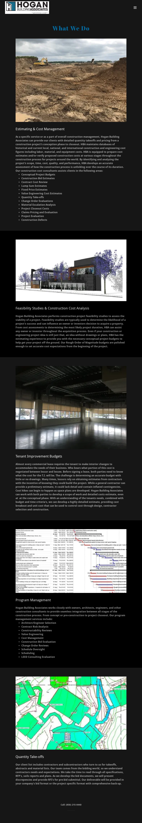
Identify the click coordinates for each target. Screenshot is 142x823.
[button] (135, 7)
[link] (27, 7)
